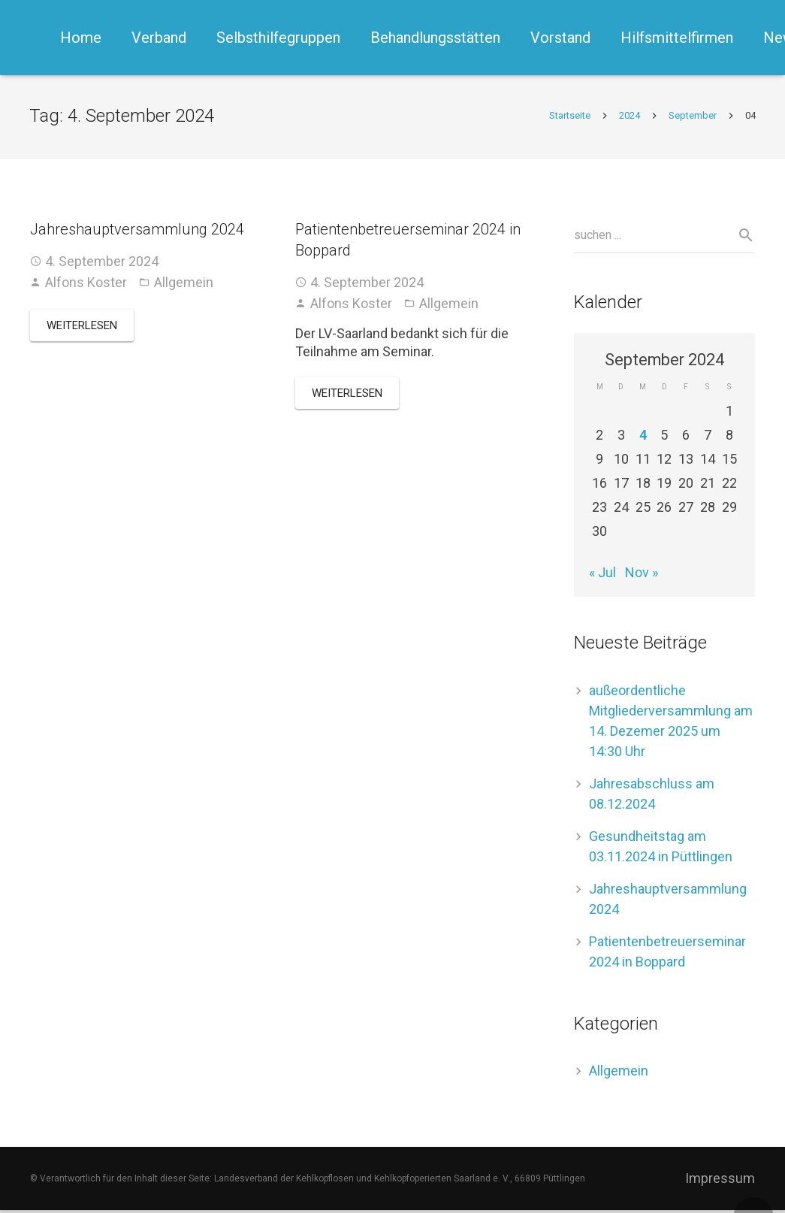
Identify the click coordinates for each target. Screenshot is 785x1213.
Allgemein (183, 284)
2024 (628, 117)
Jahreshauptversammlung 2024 (137, 231)
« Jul (602, 575)
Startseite (569, 117)
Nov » (641, 575)
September (692, 117)
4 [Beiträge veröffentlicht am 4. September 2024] (643, 438)
